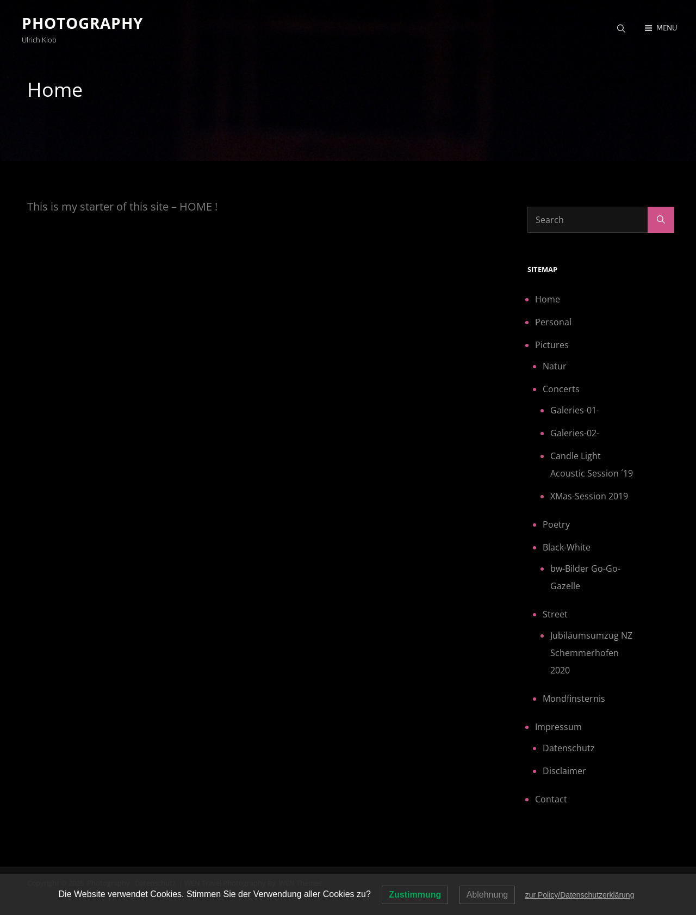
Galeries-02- (574, 433)
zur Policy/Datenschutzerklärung (580, 895)
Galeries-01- (574, 410)
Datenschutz (569, 748)
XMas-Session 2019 (589, 496)
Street (555, 614)
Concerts (561, 389)
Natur (555, 366)
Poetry (556, 524)
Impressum (558, 727)
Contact (551, 799)
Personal (553, 322)
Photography (82, 23)
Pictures (552, 345)
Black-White (567, 547)
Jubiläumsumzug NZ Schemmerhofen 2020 (591, 652)
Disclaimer (564, 771)
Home (547, 299)
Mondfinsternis (574, 698)
